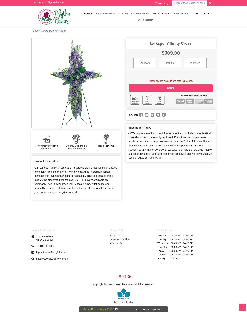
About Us (115, 235)
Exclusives (161, 13)
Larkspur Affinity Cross (53, 31)
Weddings (201, 13)
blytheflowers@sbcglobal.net (51, 252)
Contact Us (116, 243)
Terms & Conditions (120, 239)
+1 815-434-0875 (45, 246)
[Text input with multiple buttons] (189, 3)
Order (171, 87)
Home (88, 13)
